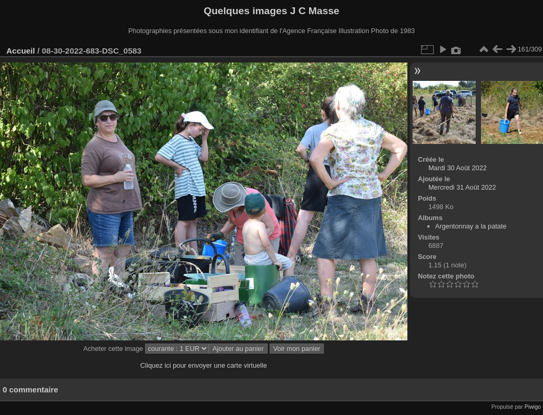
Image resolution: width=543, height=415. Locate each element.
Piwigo (533, 406)
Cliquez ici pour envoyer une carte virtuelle (203, 365)
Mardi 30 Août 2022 (457, 168)
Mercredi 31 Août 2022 (462, 187)
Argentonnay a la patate (471, 226)
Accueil (20, 50)
